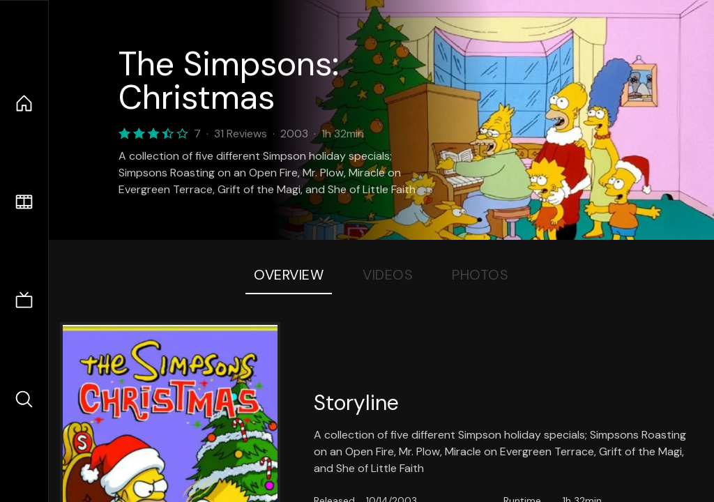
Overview (289, 275)
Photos (480, 275)
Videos (388, 275)
